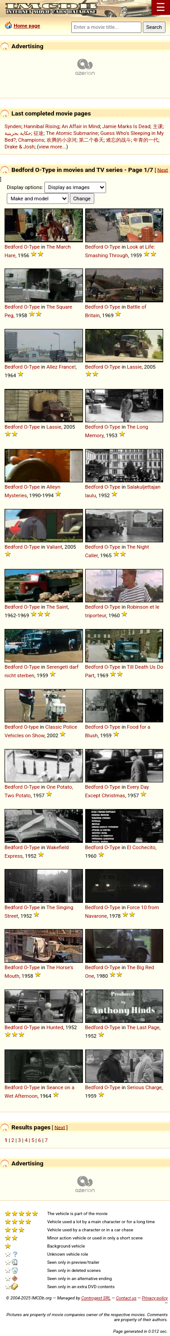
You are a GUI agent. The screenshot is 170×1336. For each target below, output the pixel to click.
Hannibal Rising (41, 126)
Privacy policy (155, 1297)
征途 (39, 133)
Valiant (54, 547)
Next (162, 169)
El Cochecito (141, 847)
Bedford (14, 247)
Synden (13, 126)
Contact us (126, 1297)
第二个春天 (91, 140)
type (34, 727)
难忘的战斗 (118, 140)
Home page (27, 26)
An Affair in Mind (81, 126)
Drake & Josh (19, 146)
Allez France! (60, 367)
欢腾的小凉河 (62, 140)
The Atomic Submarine (72, 133)
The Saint (57, 607)
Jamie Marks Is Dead (126, 126)
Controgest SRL (96, 1297)
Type (34, 247)
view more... (52, 146)
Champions (31, 140)
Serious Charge (144, 1087)
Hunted (54, 1027)
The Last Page (143, 1027)
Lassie (134, 367)
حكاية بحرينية (18, 133)
